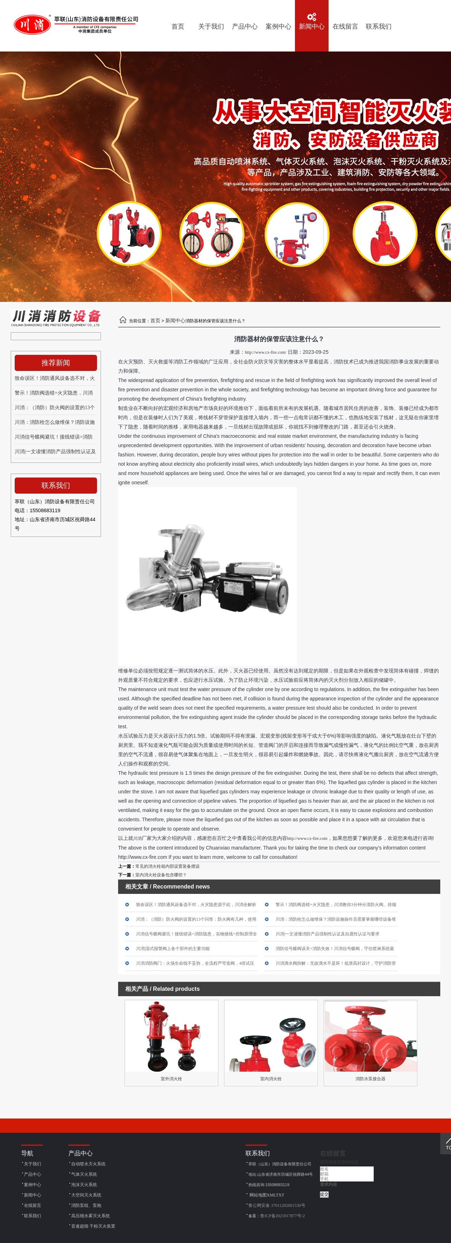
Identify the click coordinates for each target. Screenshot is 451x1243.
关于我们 (32, 1163)
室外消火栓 (171, 1078)
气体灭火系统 (84, 1174)
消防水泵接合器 (370, 1078)
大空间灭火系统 (86, 1195)
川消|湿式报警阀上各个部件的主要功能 (173, 948)
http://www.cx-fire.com (307, 838)
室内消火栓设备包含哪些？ (161, 874)
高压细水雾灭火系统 (90, 1215)
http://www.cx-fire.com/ (265, 352)
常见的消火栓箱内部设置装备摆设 (167, 866)
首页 (155, 320)
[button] (442, 177)
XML (271, 1195)
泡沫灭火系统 (84, 1184)
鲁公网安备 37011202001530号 (276, 1205)
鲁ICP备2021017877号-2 (282, 1215)
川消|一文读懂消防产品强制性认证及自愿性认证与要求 (327, 933)
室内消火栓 (271, 1078)
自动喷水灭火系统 (88, 1163)
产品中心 (32, 1174)
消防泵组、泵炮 (86, 1205)
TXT (280, 1195)
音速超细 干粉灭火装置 (93, 1226)
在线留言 (32, 1205)
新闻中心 (175, 320)
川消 (137, 838)
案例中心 (32, 1184)
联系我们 (32, 1215)
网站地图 (258, 1195)
